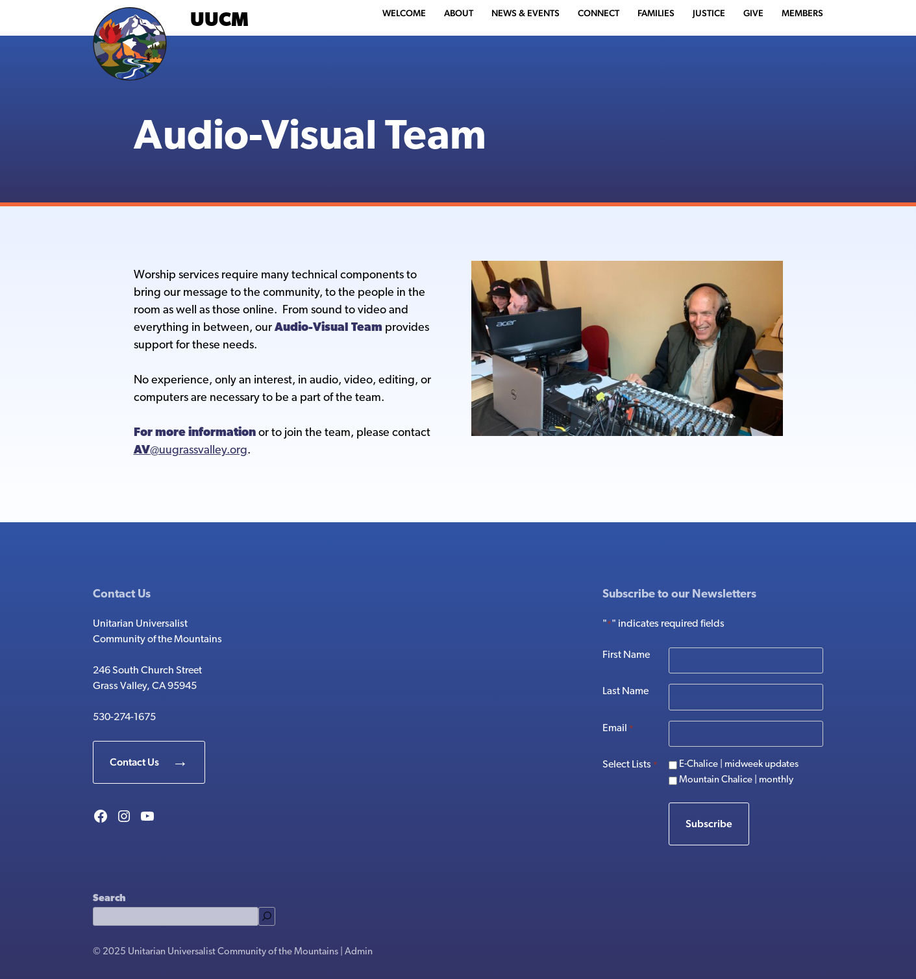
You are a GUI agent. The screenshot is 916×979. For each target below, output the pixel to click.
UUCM (219, 21)
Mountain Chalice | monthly (736, 780)
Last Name (625, 691)
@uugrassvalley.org (190, 450)
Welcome (404, 13)
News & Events (525, 13)
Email (618, 729)
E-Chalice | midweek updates (738, 764)
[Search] (266, 916)
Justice (709, 13)
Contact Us (134, 762)
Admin (359, 952)
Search (109, 899)
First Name (626, 655)
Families (656, 13)
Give (753, 13)
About (458, 13)
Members (802, 13)
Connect (598, 13)
